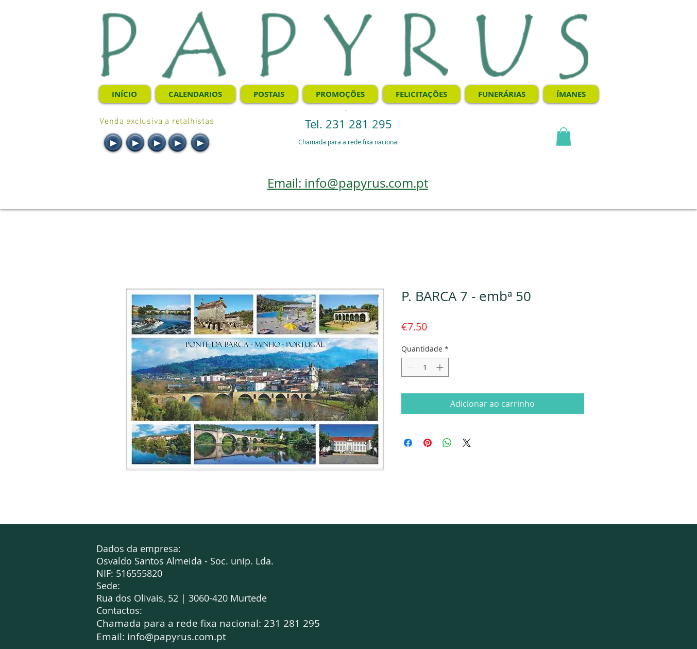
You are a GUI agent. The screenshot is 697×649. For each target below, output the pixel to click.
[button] (563, 136)
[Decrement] (409, 367)
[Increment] (440, 367)
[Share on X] (467, 443)
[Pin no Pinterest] (427, 443)
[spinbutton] (425, 367)
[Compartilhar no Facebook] (408, 443)
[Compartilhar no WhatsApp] (447, 443)
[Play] (113, 143)
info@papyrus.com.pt (176, 636)
